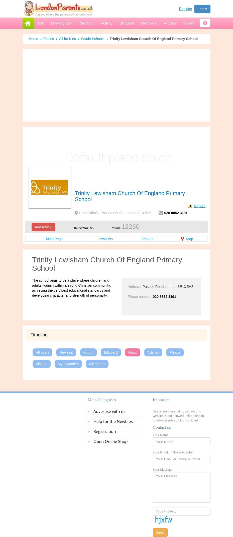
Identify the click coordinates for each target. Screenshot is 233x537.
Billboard (111, 352)
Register (185, 9)
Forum (88, 352)
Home (33, 39)
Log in (202, 9)
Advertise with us (109, 411)
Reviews (106, 239)
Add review (43, 227)
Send (160, 532)
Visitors (41, 364)
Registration (104, 431)
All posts (42, 352)
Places (48, 39)
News (132, 352)
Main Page (54, 239)
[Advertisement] (116, 85)
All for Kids (67, 39)
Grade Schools (92, 39)
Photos (147, 239)
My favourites (68, 364)
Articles (153, 352)
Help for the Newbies (113, 421)
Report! (199, 206)
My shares (97, 364)
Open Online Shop (110, 441)
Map (187, 239)
